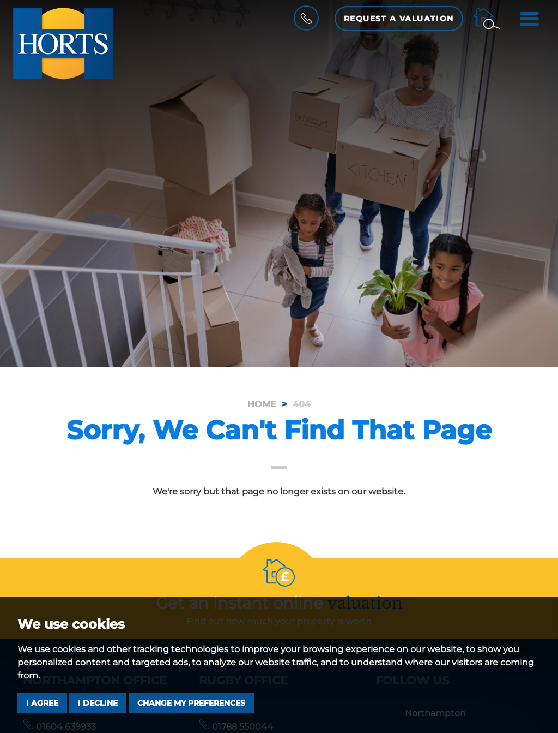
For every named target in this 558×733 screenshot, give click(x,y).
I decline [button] (98, 703)
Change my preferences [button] (191, 703)
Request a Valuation (399, 18)
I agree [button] (42, 703)
